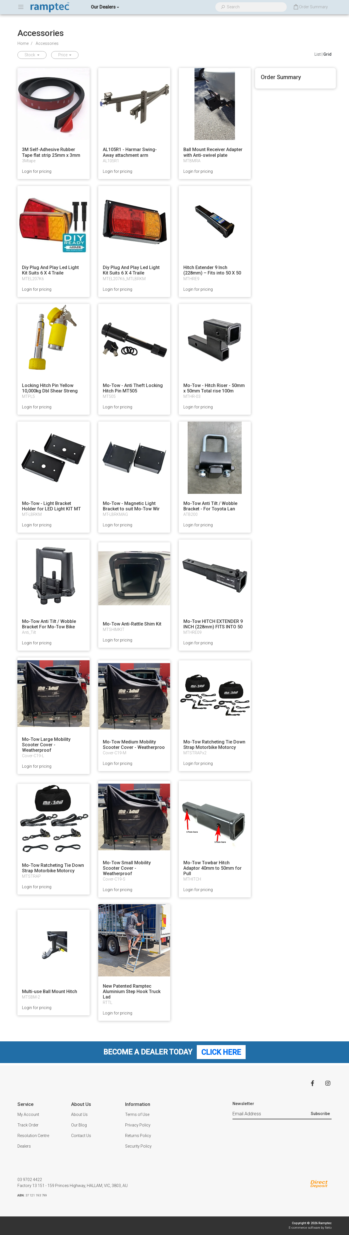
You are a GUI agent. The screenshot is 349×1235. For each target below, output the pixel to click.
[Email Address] (270, 1113)
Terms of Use (137, 1114)
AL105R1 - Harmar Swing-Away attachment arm (130, 152)
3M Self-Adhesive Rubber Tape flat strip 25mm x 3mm (51, 152)
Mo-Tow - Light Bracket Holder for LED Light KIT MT (51, 506)
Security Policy (138, 1146)
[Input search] (254, 7)
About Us (79, 1114)
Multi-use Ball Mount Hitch (49, 991)
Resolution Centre (33, 1135)
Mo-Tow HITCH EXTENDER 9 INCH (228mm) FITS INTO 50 (213, 624)
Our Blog (79, 1125)
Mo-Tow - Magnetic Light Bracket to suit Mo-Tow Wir (131, 506)
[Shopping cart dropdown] (310, 7)
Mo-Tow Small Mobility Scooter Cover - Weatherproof (127, 868)
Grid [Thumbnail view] (327, 54)
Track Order (28, 1125)
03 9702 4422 (29, 1179)
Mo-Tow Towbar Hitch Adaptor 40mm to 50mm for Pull (212, 868)
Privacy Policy (138, 1125)
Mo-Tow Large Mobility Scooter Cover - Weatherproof (46, 745)
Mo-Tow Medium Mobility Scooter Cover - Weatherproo (134, 744)
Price (63, 55)
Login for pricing (36, 171)
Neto (328, 1228)
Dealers (24, 1146)
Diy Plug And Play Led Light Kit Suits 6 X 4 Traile (50, 270)
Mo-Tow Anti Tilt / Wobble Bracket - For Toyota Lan (210, 506)
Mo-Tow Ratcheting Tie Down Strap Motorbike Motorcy (214, 744)
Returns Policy (138, 1135)
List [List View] (317, 54)
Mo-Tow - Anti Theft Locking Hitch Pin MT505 (133, 388)
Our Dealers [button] (103, 7)
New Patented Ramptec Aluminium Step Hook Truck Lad (132, 991)
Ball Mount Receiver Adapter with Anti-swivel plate (212, 152)
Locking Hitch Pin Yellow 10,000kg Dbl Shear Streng (50, 388)
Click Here (221, 1052)
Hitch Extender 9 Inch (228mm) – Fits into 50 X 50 (212, 270)
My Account (28, 1114)
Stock (30, 55)
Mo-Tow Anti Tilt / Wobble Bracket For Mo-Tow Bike (49, 624)
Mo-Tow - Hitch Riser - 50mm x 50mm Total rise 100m (214, 388)
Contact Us (81, 1135)
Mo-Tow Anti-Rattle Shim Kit (132, 624)
